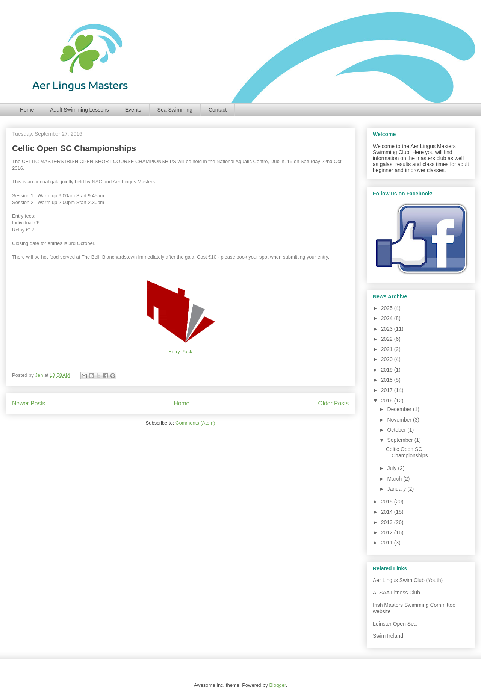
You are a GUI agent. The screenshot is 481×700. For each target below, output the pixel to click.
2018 (387, 380)
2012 (387, 532)
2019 (387, 370)
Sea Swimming (174, 110)
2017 (387, 390)
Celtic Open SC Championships (74, 148)
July (392, 468)
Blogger (277, 685)
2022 (387, 339)
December (400, 409)
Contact (218, 110)
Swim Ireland (388, 636)
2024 (387, 318)
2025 (387, 308)
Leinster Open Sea (395, 624)
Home (27, 110)
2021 (387, 349)
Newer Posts (28, 403)
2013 (387, 522)
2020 (387, 359)
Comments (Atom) (195, 423)
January (397, 489)
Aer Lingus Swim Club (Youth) (408, 580)
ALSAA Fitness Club (396, 593)
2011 (387, 543)
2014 (387, 512)
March (395, 479)
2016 (387, 401)
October (397, 430)
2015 (387, 502)
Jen (39, 375)
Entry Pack (180, 351)
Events (133, 110)
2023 (387, 329)
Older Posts (333, 403)
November (400, 420)
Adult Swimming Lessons (79, 110)
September (400, 440)
